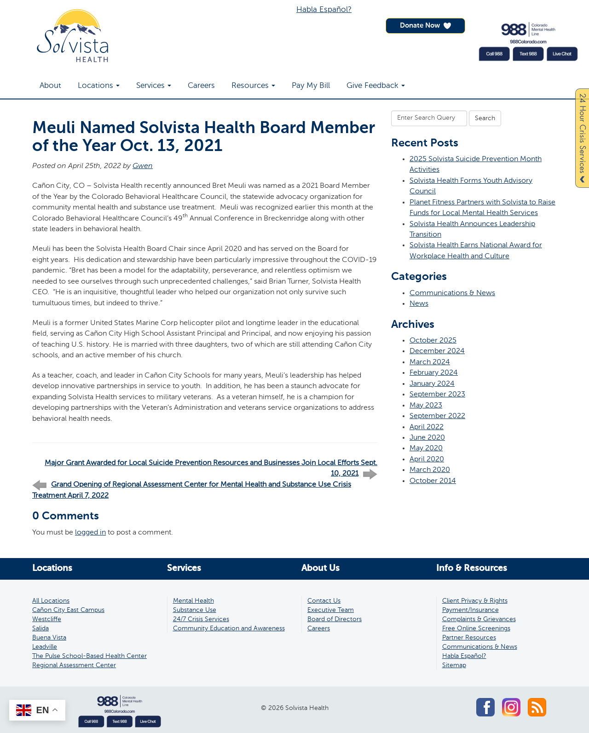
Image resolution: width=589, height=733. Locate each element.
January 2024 (432, 384)
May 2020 (426, 448)
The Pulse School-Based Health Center (89, 656)
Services (153, 86)
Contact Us (324, 601)
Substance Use (194, 610)
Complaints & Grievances (479, 619)
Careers (201, 86)
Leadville (44, 647)
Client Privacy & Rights (475, 601)
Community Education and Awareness (229, 628)
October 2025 (433, 340)
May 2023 (426, 405)
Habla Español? (324, 10)
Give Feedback (375, 86)
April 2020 (427, 459)
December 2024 (437, 351)
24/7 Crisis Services (201, 619)
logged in (90, 532)
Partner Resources (469, 637)
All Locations (50, 601)
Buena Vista (49, 637)
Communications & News (452, 293)
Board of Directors (334, 619)
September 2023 (437, 394)
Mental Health (193, 601)
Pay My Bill (311, 86)
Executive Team (330, 610)
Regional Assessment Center (74, 665)
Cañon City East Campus (68, 610)
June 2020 (427, 438)
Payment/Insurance (470, 610)
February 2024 (434, 373)
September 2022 (437, 416)
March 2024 (430, 362)
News (419, 304)
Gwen (143, 166)
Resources (253, 86)
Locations (99, 86)
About (50, 86)
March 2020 (430, 470)
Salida (40, 628)
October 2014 (433, 481)
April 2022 (427, 427)
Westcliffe (46, 619)
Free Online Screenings (476, 628)
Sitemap (454, 665)
